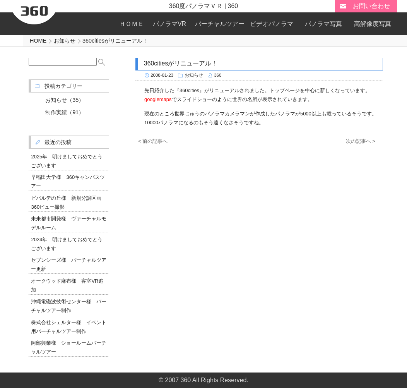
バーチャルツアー (220, 24)
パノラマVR (169, 24)
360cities (189, 90)
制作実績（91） (64, 112)
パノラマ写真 (323, 24)
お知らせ (194, 75)
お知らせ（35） (64, 100)
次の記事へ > (360, 141)
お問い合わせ (371, 6)
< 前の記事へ (153, 141)
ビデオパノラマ (271, 24)
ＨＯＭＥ (131, 24)
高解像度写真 (372, 24)
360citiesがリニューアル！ (180, 63)
